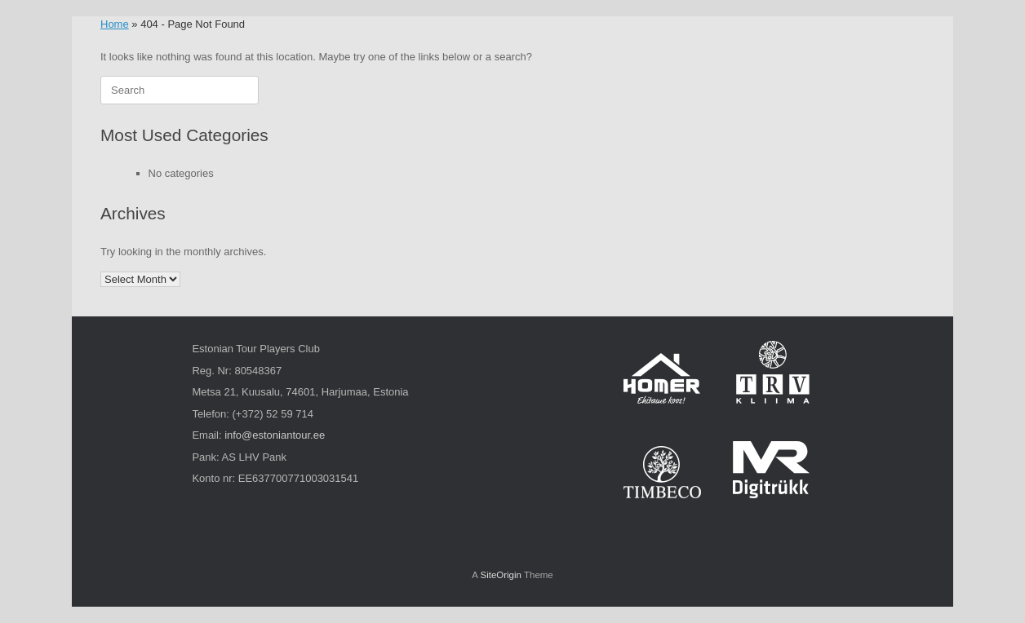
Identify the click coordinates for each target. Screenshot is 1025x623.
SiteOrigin (500, 575)
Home (114, 24)
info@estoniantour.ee (274, 435)
